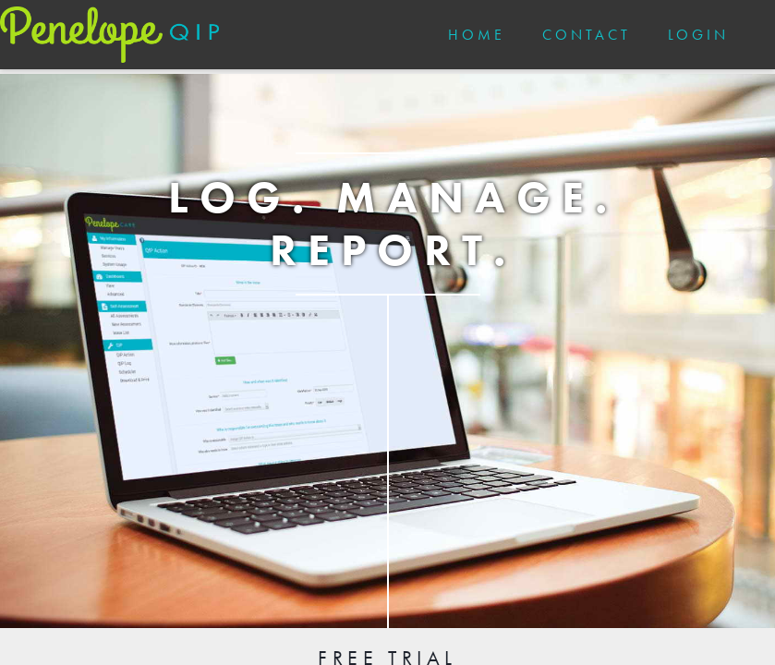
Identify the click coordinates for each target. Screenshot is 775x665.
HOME (476, 34)
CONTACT (586, 34)
